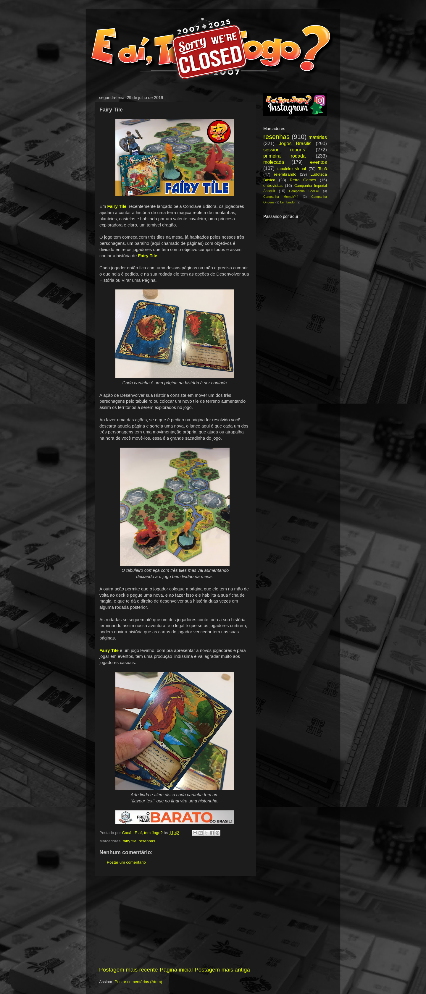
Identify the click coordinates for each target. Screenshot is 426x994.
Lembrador (288, 202)
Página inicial (176, 970)
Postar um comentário (126, 862)
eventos (318, 162)
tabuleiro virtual (291, 168)
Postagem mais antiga (222, 970)
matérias (318, 137)
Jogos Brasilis (295, 143)
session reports (284, 149)
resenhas (147, 841)
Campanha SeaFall (304, 191)
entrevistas (273, 185)
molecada (273, 162)
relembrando (285, 174)
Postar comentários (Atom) (138, 982)
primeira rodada (284, 155)
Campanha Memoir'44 (280, 196)
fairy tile (130, 841)
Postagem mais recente (128, 970)
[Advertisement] (174, 921)
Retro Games (303, 180)
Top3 (322, 168)
